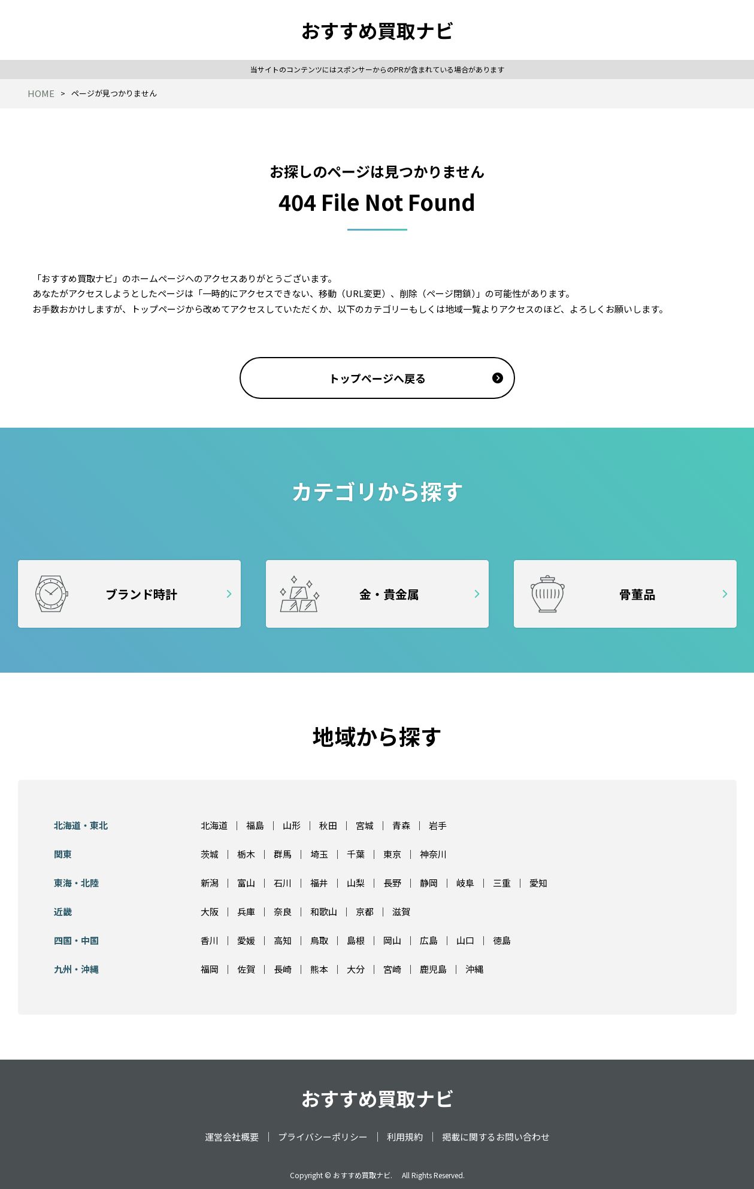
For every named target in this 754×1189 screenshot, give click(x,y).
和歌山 (323, 911)
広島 (429, 940)
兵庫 (246, 911)
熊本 (319, 969)
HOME (41, 93)
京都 (365, 911)
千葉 (356, 854)
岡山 (392, 940)
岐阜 (465, 882)
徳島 (502, 940)
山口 (465, 940)
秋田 (328, 825)
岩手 (438, 825)
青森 (401, 825)
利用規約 (405, 1136)
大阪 (210, 911)
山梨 (356, 882)
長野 (392, 882)
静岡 (429, 882)
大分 (356, 969)
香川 (210, 940)
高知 (283, 940)
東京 (392, 854)
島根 (356, 940)
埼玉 (319, 854)
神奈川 (433, 854)
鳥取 (319, 940)
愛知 (538, 882)
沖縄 (474, 969)
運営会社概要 (232, 1136)
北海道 (214, 825)
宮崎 (392, 969)
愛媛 (246, 940)
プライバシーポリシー (323, 1136)
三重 (502, 882)
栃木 (246, 854)
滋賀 (401, 911)
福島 (255, 825)
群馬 (283, 854)
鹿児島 (433, 969)
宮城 (365, 825)
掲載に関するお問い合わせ (496, 1136)
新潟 (210, 882)
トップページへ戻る (377, 378)
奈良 (283, 911)
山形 (292, 825)
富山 (246, 882)
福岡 (210, 969)
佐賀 (246, 969)
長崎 (283, 969)
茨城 (210, 854)
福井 (319, 882)
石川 (283, 882)
